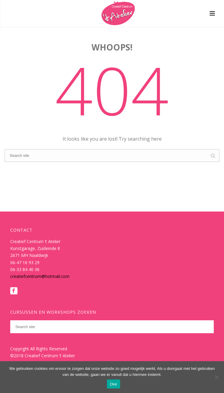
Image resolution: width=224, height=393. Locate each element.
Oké (113, 384)
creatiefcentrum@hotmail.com (40, 276)
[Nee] (216, 377)
